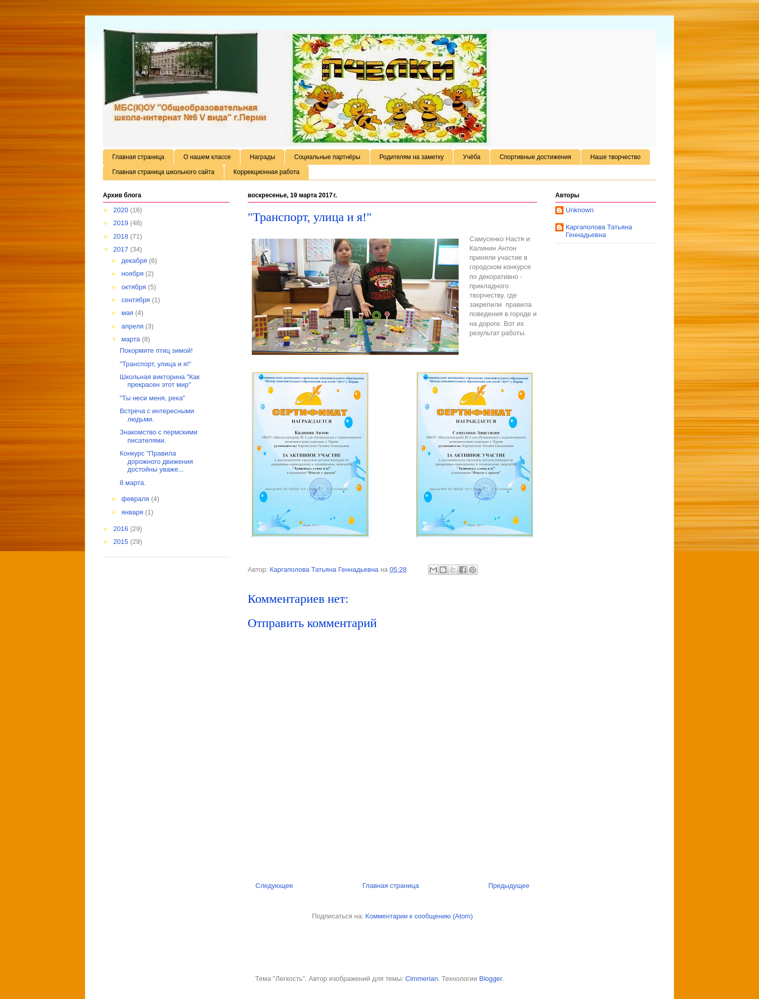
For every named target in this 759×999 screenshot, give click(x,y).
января (133, 512)
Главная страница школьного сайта (163, 172)
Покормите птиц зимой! (155, 350)
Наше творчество (615, 157)
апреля (134, 326)
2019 (121, 223)
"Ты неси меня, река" (152, 398)
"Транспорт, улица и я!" (155, 364)
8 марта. (132, 483)
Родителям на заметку (411, 157)
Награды (262, 157)
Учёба (471, 157)
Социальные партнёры (327, 157)
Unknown (580, 210)
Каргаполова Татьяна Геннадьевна (599, 231)
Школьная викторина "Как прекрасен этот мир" (159, 381)
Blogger (490, 978)
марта (132, 339)
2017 (121, 249)
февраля (136, 499)
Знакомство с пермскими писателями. (158, 436)
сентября (137, 300)
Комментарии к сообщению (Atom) (419, 916)
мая (128, 313)
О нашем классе (207, 157)
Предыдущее (508, 885)
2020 (121, 210)
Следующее (274, 885)
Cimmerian (421, 978)
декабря (135, 260)
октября (135, 287)
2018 (121, 236)
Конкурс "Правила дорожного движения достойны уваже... (156, 461)
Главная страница (138, 157)
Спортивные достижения (535, 157)
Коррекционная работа (267, 172)
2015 (121, 541)
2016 (121, 529)
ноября (134, 273)
